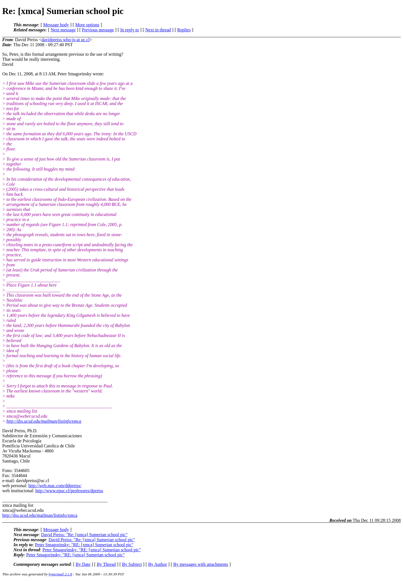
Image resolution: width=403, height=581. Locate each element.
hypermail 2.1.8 (60, 574)
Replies (184, 29)
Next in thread (158, 29)
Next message (63, 29)
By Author (157, 564)
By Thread (106, 564)
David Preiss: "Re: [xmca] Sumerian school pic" (84, 534)
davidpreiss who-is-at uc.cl (65, 39)
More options (87, 24)
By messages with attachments (200, 564)
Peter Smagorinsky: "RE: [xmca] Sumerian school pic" (84, 544)
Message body (56, 24)
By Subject (132, 564)
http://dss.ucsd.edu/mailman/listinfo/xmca (43, 421)
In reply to (129, 29)
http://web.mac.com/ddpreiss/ (54, 485)
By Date (83, 564)
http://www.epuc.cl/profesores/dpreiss (69, 490)
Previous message (98, 29)
